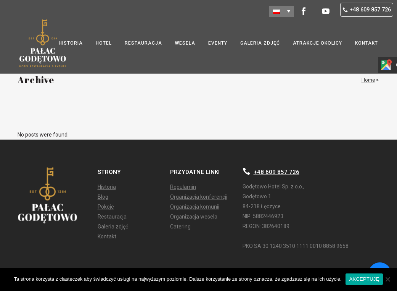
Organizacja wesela (193, 217)
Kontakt (107, 236)
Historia (107, 187)
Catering (180, 226)
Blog (103, 197)
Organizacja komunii (194, 207)
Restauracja (112, 217)
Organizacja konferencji (198, 197)
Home (368, 80)
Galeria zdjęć (113, 226)
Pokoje (106, 207)
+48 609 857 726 (366, 9)
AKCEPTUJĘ (364, 279)
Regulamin (183, 187)
